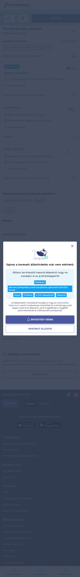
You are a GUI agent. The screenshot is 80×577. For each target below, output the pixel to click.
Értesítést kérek (40, 319)
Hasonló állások (40, 328)
